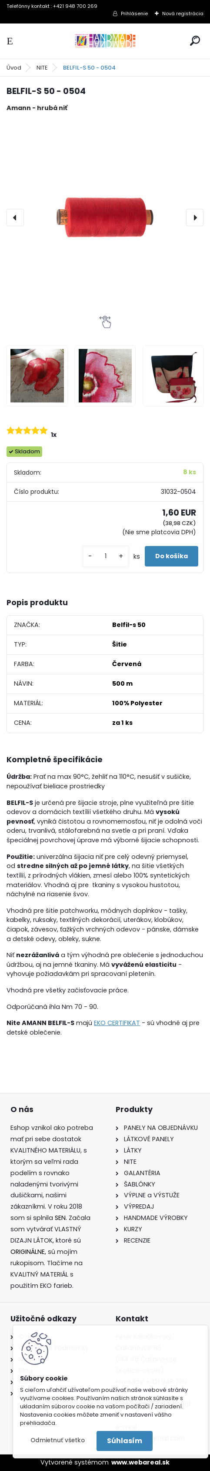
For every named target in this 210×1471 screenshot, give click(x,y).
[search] (195, 40)
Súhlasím (124, 1441)
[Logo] (105, 41)
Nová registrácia (182, 13)
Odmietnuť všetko (57, 1440)
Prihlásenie (134, 13)
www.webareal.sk (140, 1462)
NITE (42, 68)
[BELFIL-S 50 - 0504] (105, 217)
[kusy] (105, 556)
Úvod (14, 68)
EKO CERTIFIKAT (117, 1023)
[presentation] (15, 217)
